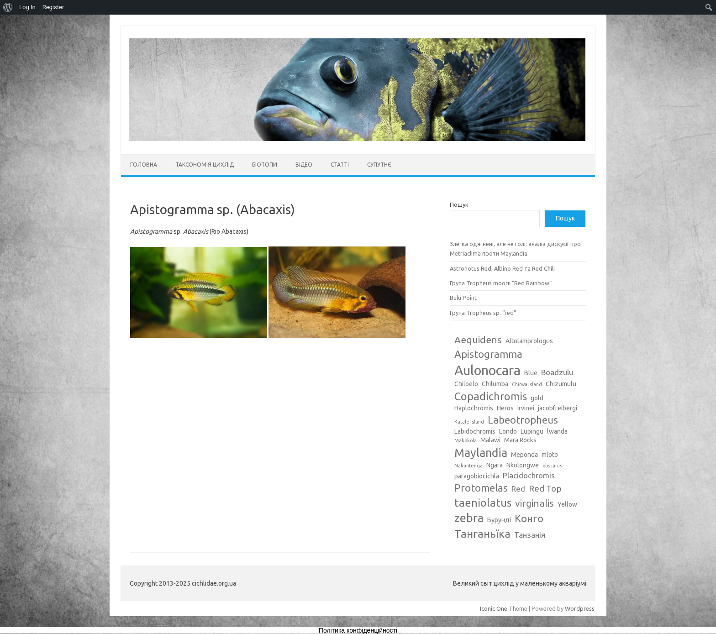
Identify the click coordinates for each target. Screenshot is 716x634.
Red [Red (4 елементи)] (518, 488)
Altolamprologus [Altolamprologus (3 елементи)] (529, 341)
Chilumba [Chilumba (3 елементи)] (495, 384)
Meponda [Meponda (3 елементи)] (524, 454)
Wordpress (580, 608)
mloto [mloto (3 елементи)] (550, 454)
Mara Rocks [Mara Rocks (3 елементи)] (520, 440)
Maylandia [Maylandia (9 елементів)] (480, 452)
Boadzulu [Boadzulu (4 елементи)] (557, 372)
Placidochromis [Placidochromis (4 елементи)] (529, 475)
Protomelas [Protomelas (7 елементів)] (481, 487)
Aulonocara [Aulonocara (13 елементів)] (487, 370)
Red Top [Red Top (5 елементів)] (545, 488)
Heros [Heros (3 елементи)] (505, 408)
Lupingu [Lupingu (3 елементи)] (532, 431)
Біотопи (264, 165)
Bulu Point (463, 297)
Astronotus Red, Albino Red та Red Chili (502, 268)
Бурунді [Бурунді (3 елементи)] (499, 520)
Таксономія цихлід (204, 165)
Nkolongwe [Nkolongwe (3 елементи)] (522, 465)
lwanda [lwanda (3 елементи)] (557, 431)
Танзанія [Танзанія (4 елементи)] (529, 534)
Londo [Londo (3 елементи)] (508, 431)
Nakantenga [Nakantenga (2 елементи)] (468, 465)
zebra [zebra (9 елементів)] (469, 518)
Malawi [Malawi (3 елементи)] (490, 440)
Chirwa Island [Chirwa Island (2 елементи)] (527, 384)
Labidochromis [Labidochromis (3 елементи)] (474, 431)
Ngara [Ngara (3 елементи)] (494, 465)
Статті (340, 165)
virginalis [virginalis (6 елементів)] (534, 503)
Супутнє (379, 165)
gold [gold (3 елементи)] (537, 398)
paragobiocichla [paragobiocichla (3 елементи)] (476, 476)
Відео (303, 165)
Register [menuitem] (53, 7)
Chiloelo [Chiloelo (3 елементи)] (466, 384)
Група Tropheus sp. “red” (483, 312)
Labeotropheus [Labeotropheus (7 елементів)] (523, 419)
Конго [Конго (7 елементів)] (529, 518)
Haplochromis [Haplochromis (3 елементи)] (473, 408)
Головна (143, 165)
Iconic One (493, 608)
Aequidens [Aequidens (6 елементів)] (478, 339)
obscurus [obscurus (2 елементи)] (552, 465)
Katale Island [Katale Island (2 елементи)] (469, 421)
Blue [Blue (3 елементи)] (530, 373)
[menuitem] (8, 7)
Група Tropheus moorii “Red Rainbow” (501, 283)
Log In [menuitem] (27, 7)
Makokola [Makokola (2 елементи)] (465, 440)
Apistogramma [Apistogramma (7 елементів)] (488, 354)
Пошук (459, 204)
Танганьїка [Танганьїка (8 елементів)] (482, 534)
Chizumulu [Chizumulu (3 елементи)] (561, 384)
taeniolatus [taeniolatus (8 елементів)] (482, 502)
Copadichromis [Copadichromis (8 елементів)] (490, 396)
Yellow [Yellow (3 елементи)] (567, 504)
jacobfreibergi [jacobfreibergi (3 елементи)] (557, 408)
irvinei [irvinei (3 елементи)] (525, 408)
